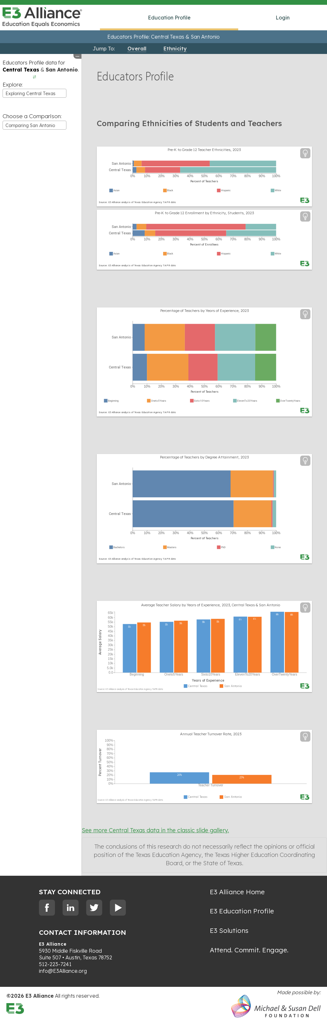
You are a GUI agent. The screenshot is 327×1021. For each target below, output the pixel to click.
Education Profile (169, 17)
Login (283, 17)
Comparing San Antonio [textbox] (30, 125)
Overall (136, 48)
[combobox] (34, 93)
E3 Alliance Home (237, 892)
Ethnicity (175, 48)
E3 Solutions (229, 930)
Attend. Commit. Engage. (249, 950)
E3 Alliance (53, 944)
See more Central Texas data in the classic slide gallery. (155, 830)
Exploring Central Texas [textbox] (30, 93)
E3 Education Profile (242, 911)
